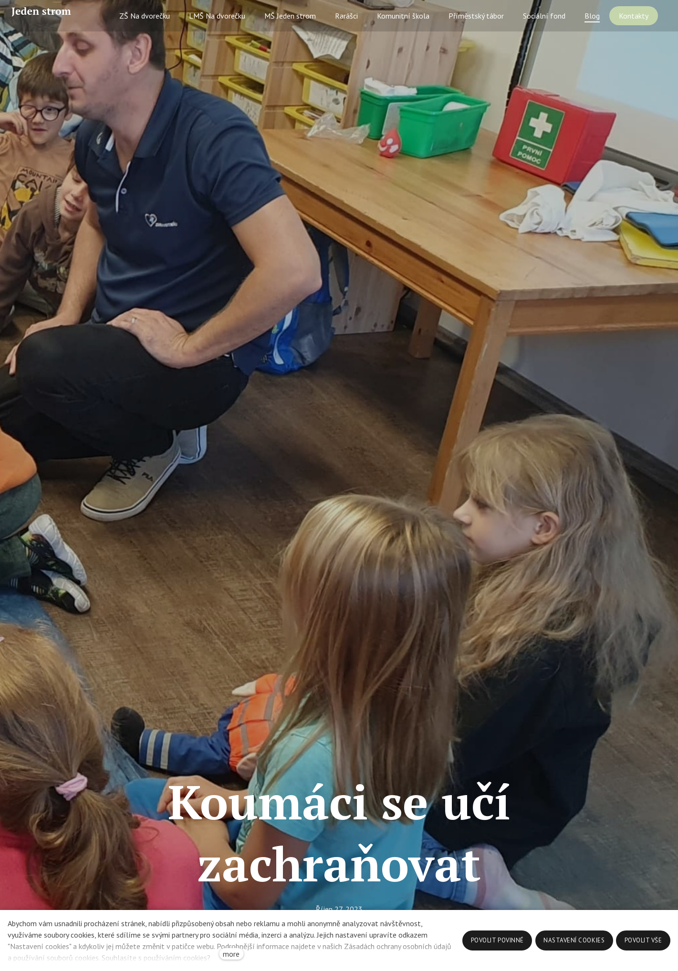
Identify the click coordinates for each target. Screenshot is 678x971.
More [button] (637, 27)
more (231, 954)
